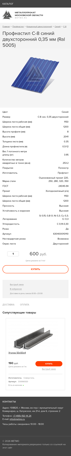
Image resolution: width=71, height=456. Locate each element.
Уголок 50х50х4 (17, 352)
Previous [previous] (3, 354)
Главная (6, 26)
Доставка (8, 304)
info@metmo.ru (17, 419)
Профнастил (18, 26)
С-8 (64, 26)
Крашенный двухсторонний (39, 26)
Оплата (24, 304)
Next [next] (67, 354)
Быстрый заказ (17, 284)
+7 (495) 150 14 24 (22, 415)
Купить (35, 269)
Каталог (7, 3)
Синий (58, 26)
